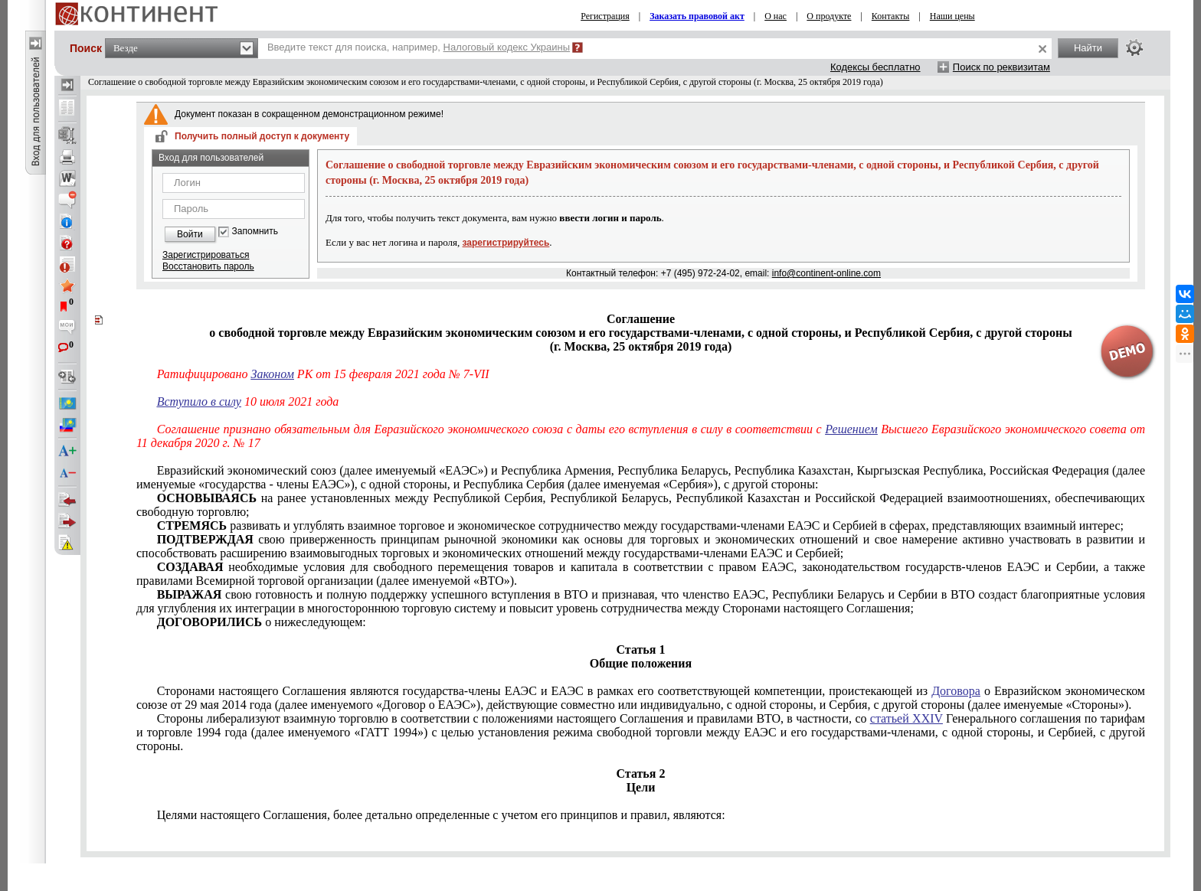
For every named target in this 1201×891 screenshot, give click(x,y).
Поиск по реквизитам (1001, 67)
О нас (775, 16)
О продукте (829, 16)
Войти (190, 234)
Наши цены (952, 16)
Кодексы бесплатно (875, 67)
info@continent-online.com (826, 273)
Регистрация (605, 16)
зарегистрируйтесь (506, 242)
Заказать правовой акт (697, 16)
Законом (272, 373)
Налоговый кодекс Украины (507, 47)
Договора (955, 690)
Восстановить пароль (208, 266)
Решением (851, 429)
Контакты (891, 16)
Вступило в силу (199, 401)
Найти (1088, 48)
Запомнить (255, 232)
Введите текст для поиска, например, (418, 47)
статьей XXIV (906, 718)
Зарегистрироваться (205, 255)
